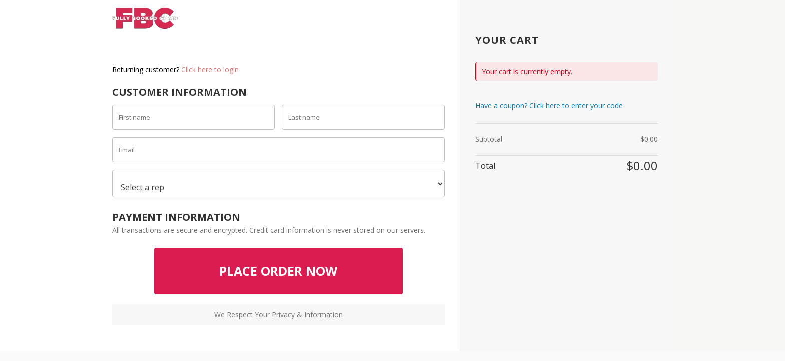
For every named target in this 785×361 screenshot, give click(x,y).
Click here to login (210, 69)
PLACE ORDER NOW (278, 270)
